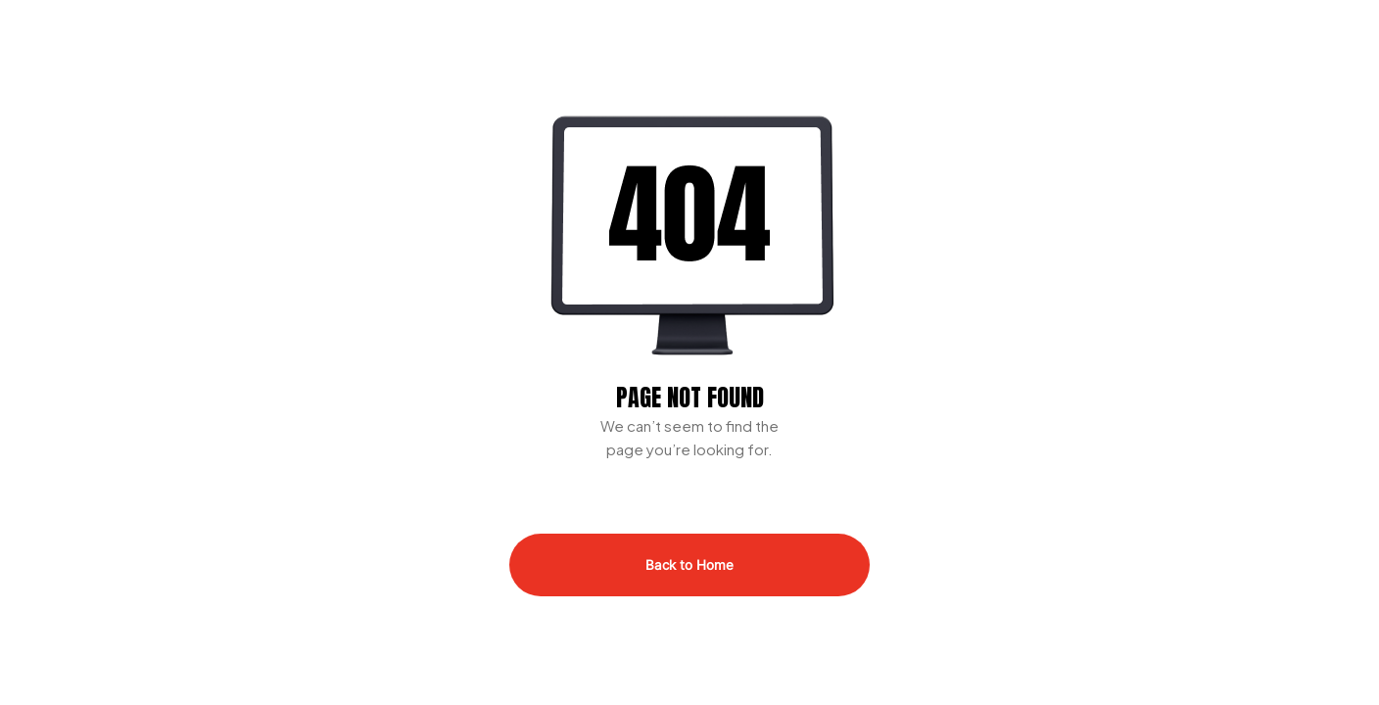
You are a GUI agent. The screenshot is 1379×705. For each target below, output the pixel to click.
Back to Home (689, 565)
